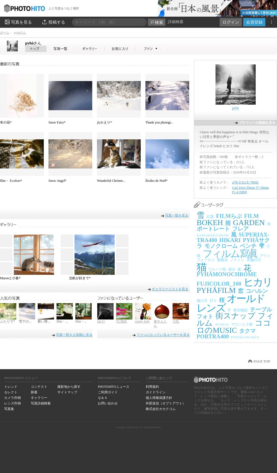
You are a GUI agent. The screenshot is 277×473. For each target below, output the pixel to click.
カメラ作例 (12, 397)
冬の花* (6, 122)
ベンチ (248, 246)
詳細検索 (175, 22)
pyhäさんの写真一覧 (61, 49)
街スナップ (235, 315)
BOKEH (210, 222)
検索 (156, 22)
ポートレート (213, 229)
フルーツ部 (217, 269)
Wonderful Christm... (111, 181)
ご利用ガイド (108, 392)
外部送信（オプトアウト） (166, 403)
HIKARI (230, 240)
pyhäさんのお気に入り (120, 49)
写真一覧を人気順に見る (74, 334)
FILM (251, 216)
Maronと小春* (10, 278)
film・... (62, 321)
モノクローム (221, 246)
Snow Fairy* (57, 122)
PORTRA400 (213, 336)
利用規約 (152, 386)
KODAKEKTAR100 (213, 235)
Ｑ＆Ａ (102, 397)
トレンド (10, 386)
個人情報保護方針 (159, 397)
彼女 (231, 269)
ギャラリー (39, 397)
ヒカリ (257, 282)
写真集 (9, 409)
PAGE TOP (262, 361)
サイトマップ (67, 392)
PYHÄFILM (216, 290)
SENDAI (222, 324)
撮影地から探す (69, 386)
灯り (213, 301)
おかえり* (104, 122)
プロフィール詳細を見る (257, 123)
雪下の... (25, 321)
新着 (34, 392)
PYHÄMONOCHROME (227, 274)
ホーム (4, 32)
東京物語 (240, 310)
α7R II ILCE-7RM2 (245, 182)
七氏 (176, 321)
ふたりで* (7, 321)
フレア (240, 229)
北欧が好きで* (80, 278)
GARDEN (249, 222)
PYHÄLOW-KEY (245, 337)
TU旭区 (121, 321)
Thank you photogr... (159, 122)
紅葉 (210, 217)
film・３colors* (11, 181)
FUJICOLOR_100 (219, 284)
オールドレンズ (231, 303)
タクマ (247, 331)
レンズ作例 (12, 403)
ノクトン (237, 260)
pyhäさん (20, 32)
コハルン (257, 291)
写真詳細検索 (41, 403)
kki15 (101, 321)
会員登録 (254, 22)
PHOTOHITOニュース (113, 386)
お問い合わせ (108, 403)
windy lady (142, 321)
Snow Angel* (57, 181)
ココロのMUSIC (234, 326)
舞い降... (44, 321)
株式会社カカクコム (161, 409)
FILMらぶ (229, 216)
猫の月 (202, 301)
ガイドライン (156, 392)
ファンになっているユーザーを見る (163, 334)
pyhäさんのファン (150, 49)
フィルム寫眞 (229, 253)
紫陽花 (222, 260)
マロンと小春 (242, 324)
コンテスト (39, 386)
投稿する (53, 22)
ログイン (230, 22)
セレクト (10, 392)
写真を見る (18, 22)
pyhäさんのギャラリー (90, 49)
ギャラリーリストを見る (170, 289)
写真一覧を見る (176, 215)
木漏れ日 (254, 260)
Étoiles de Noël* (156, 181)
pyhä (33, 43)
